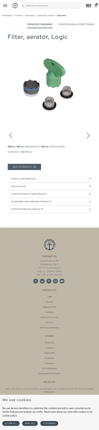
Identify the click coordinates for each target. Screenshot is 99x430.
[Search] (23, 6)
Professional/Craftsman (76, 24)
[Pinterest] (48, 281)
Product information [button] (51, 178)
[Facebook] (35, 281)
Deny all (30, 423)
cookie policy (9, 415)
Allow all (11, 423)
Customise (49, 423)
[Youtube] (62, 281)
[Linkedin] (42, 281)
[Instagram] (55, 281)
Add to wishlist (24, 166)
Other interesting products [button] (51, 209)
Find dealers (51, 186)
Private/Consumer (39, 24)
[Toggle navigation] (5, 5)
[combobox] (53, 6)
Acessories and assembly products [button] (51, 201)
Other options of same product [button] (51, 193)
